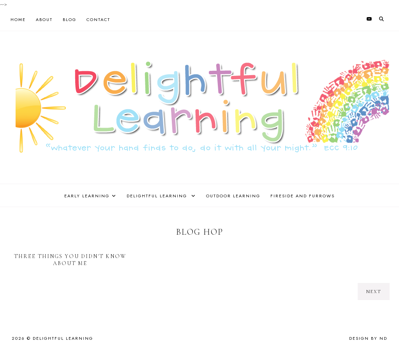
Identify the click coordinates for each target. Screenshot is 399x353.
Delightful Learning (158, 196)
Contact (98, 19)
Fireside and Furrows (302, 196)
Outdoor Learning (233, 196)
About (44, 19)
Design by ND (368, 338)
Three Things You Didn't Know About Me (70, 260)
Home (18, 19)
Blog (69, 19)
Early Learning (86, 196)
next (373, 291)
